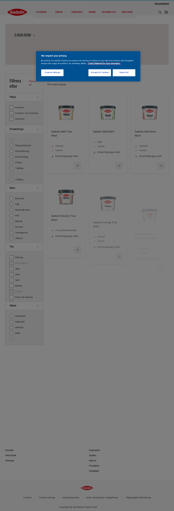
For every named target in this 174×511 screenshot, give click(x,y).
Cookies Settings (52, 73)
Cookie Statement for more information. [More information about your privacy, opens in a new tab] (104, 64)
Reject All (124, 73)
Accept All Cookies (100, 73)
